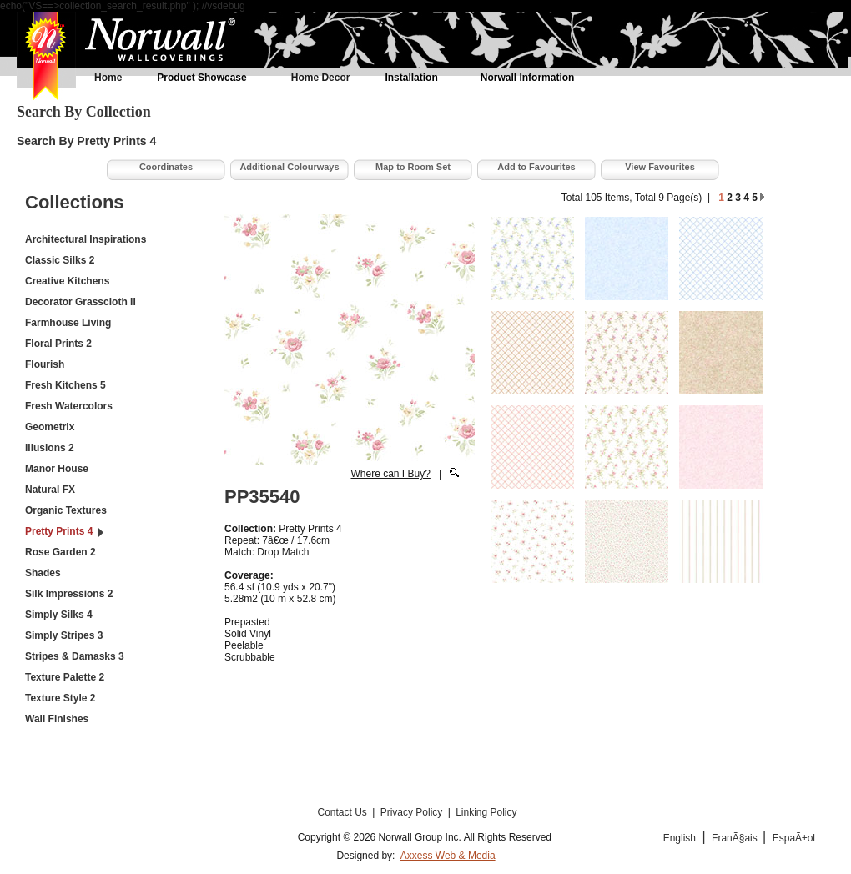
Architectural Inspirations (85, 239)
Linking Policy (486, 812)
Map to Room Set (413, 167)
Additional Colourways (289, 167)
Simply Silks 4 (59, 614)
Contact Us (343, 812)
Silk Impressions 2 (69, 594)
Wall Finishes (56, 719)
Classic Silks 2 (59, 260)
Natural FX (50, 489)
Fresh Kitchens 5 (65, 385)
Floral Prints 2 (58, 343)
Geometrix (49, 427)
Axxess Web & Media (448, 855)
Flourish (44, 364)
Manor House (56, 469)
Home (108, 77)
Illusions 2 (49, 448)
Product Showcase (201, 77)
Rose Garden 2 (60, 552)
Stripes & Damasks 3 (74, 656)
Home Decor (320, 77)
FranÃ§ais (736, 838)
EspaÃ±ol (794, 838)
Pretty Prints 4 (59, 531)
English (679, 838)
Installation (411, 77)
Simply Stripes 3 (64, 635)
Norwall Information (528, 77)
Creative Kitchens (67, 281)
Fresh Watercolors (69, 406)
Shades (43, 573)
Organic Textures (66, 510)
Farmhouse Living (68, 323)
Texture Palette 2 (64, 677)
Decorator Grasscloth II (80, 302)
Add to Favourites (536, 167)
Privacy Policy (413, 812)
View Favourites (660, 167)
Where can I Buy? (390, 474)
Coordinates (166, 167)
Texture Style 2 (60, 698)
